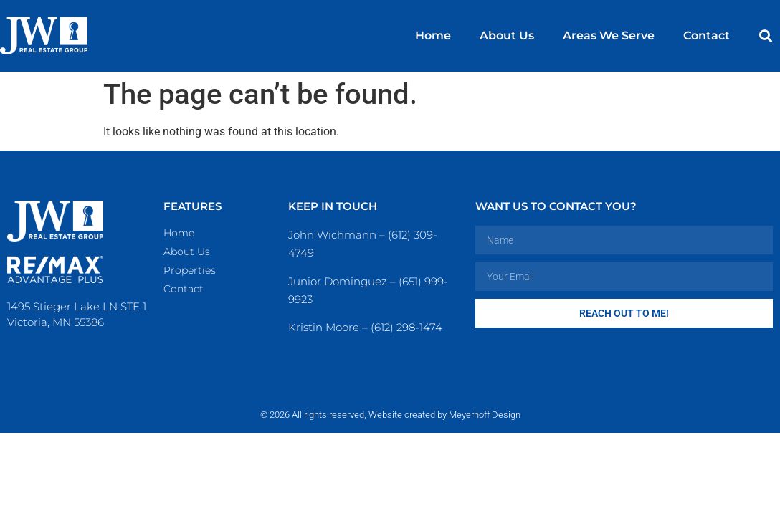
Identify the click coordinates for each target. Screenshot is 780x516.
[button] (765, 36)
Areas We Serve (609, 35)
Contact (706, 35)
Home (433, 35)
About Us (507, 35)
